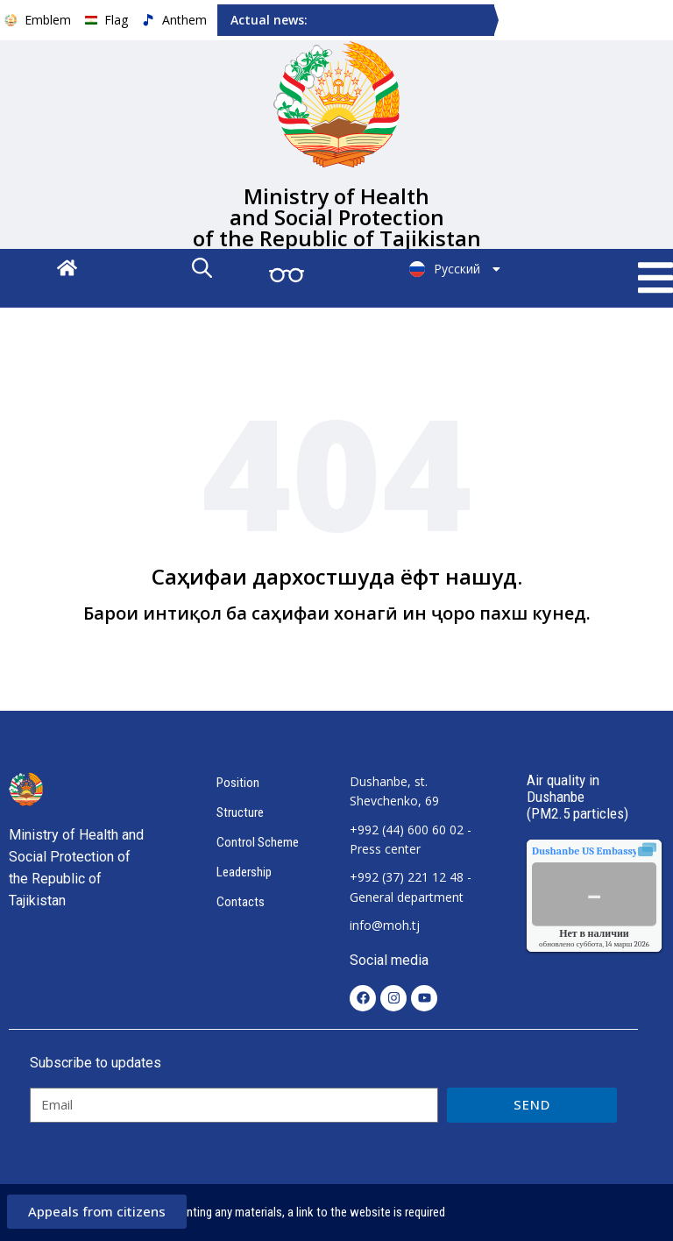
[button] (655, 278)
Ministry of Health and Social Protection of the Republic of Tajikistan (337, 216)
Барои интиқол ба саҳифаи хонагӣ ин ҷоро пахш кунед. (337, 613)
